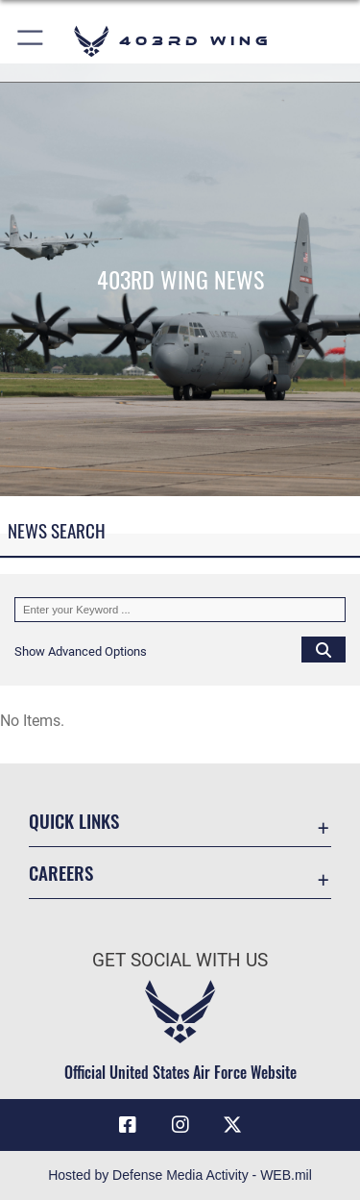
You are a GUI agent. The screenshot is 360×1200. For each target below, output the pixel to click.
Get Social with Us (180, 960)
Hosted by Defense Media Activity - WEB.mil (180, 1175)
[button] (31, 41)
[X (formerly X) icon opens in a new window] (232, 1125)
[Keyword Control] (180, 609)
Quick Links (74, 821)
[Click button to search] (323, 649)
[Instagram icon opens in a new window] (180, 1125)
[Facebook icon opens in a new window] (127, 1125)
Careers (61, 873)
